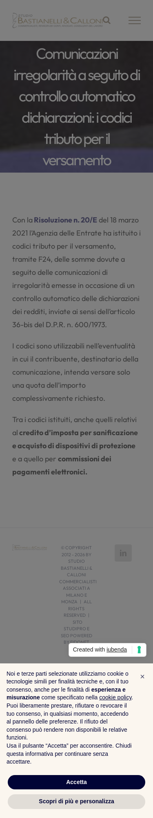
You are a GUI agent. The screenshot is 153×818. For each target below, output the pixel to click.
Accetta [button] (76, 782)
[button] (142, 676)
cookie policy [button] (115, 697)
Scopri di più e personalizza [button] (76, 801)
